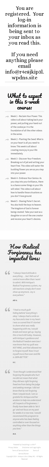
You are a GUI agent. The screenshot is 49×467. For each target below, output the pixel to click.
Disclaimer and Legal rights (31, 447)
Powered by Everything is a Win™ (24, 444)
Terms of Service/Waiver (20, 450)
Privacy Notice (13, 447)
